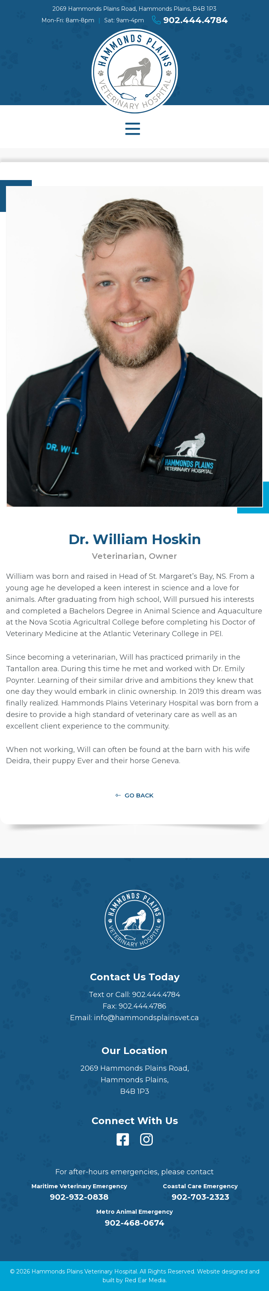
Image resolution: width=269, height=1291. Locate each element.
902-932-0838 (79, 1197)
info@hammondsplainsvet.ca (146, 1017)
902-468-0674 (134, 1223)
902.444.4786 (142, 1006)
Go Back (139, 795)
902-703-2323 (200, 1197)
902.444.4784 (190, 20)
